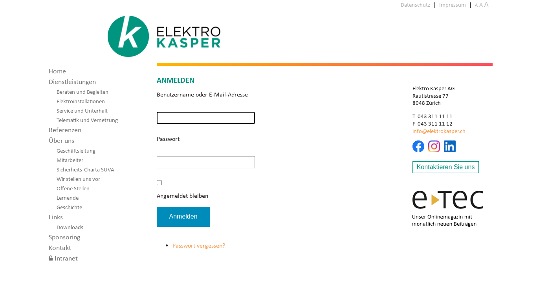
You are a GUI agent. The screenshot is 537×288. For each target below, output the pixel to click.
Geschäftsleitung (76, 150)
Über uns (61, 140)
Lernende (68, 197)
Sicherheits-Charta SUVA (85, 169)
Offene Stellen (73, 188)
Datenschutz (415, 4)
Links (56, 217)
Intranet (66, 258)
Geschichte (69, 207)
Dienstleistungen (72, 81)
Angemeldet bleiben (182, 195)
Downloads (70, 227)
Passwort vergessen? (198, 245)
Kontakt (60, 247)
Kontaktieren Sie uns (446, 167)
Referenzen (65, 130)
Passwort (168, 138)
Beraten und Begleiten (82, 91)
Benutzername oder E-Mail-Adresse (202, 94)
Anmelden (183, 216)
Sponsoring (64, 237)
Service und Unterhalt (82, 110)
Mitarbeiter (70, 160)
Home (57, 71)
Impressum (452, 4)
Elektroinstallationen (81, 101)
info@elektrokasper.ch (439, 131)
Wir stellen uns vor (78, 178)
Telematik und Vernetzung (87, 120)
